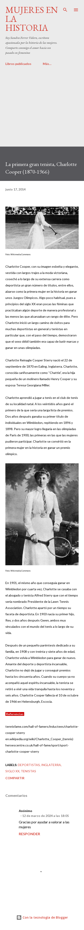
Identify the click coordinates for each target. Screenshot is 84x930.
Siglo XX (12, 771)
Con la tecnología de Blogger (42, 917)
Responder (29, 834)
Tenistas (28, 771)
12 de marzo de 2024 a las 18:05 (45, 816)
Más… (47, 64)
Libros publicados (18, 64)
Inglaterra (51, 765)
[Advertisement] (42, 104)
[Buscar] (65, 8)
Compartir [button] (14, 778)
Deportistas (29, 765)
